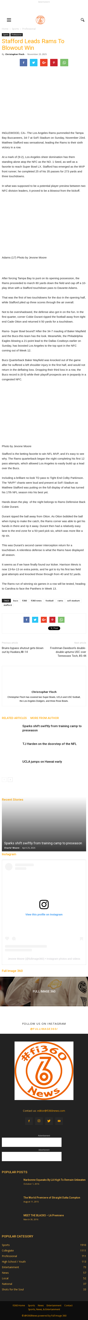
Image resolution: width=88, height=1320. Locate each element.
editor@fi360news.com (51, 1110)
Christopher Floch (14, 54)
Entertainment (10, 1267)
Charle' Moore (11, 847)
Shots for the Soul (13, 1289)
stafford (8, 605)
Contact (68, 1305)
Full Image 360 (12, 971)
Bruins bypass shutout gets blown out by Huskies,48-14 (22, 650)
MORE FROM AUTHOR (44, 718)
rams (60, 600)
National (7, 1284)
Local (5, 1278)
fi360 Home (19, 1305)
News (5, 1272)
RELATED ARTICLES (14, 718)
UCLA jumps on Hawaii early (42, 761)
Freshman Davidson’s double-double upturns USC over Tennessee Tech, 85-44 (68, 652)
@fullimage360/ (44, 1029)
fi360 (24, 600)
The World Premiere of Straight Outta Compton (51, 1197)
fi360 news (36, 600)
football (50, 600)
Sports (5, 34)
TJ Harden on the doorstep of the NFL (49, 744)
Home (5, 28)
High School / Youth (14, 1261)
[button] (83, 20)
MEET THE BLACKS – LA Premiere (43, 1215)
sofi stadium (73, 600)
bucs (15, 600)
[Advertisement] (44, 8)
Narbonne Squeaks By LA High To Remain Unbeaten (54, 1179)
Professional (17, 34)
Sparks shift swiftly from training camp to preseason (43, 843)
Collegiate (8, 1250)
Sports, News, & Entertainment (44, 1309)
